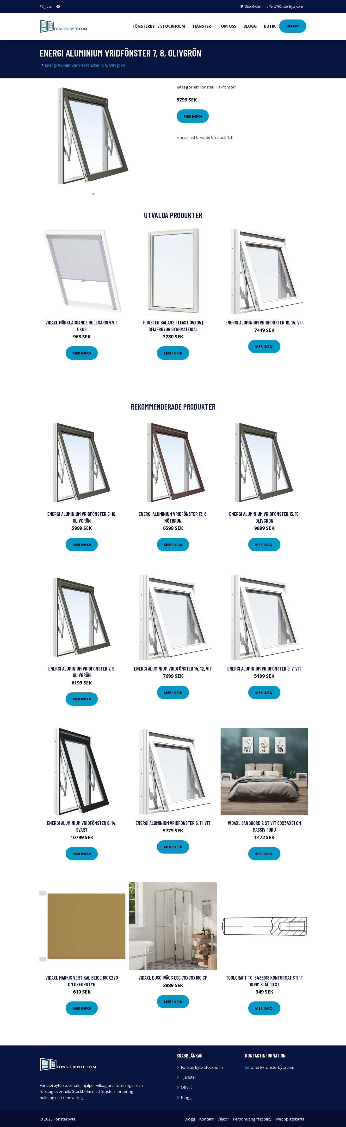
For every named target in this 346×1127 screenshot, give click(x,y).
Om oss (228, 25)
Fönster (207, 86)
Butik (270, 25)
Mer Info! (193, 115)
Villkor (223, 1118)
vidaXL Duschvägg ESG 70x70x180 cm (173, 976)
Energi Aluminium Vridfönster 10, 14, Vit (264, 321)
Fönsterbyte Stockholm (159, 25)
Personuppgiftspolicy (252, 1118)
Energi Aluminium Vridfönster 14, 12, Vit (173, 667)
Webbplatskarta (289, 1118)
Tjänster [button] (201, 25)
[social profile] (58, 6)
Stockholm (251, 6)
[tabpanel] (93, 134)
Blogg (250, 25)
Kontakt (206, 1118)
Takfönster (226, 86)
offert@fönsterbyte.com (284, 6)
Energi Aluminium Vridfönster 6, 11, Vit (173, 822)
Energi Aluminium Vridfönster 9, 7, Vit (264, 667)
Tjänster (188, 1076)
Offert (292, 25)
